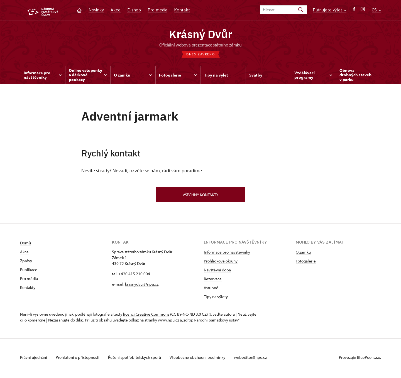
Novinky (96, 10)
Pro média (157, 10)
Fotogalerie (306, 263)
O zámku (303, 254)
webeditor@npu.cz (254, 359)
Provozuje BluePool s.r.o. (360, 359)
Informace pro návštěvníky (227, 254)
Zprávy (26, 263)
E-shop (134, 10)
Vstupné (211, 290)
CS (376, 10)
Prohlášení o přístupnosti (79, 359)
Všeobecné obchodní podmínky (201, 359)
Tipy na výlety (216, 298)
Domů (25, 245)
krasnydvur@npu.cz (141, 286)
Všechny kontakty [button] (200, 196)
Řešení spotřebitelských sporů (137, 359)
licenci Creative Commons (146, 316)
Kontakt (182, 10)
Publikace (28, 271)
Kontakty (27, 289)
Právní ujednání (34, 359)
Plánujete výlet (329, 10)
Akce (116, 10)
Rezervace (213, 281)
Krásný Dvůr (200, 35)
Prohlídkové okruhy (221, 263)
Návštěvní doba (217, 272)
